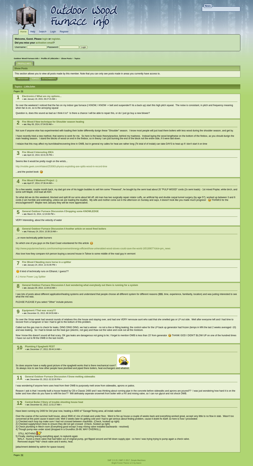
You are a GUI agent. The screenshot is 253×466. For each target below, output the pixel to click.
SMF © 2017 (124, 460)
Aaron (138, 463)
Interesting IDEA (44, 152)
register (55, 39)
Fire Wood (27, 121)
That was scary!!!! (46, 310)
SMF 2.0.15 (113, 460)
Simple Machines (138, 460)
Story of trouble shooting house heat (62, 402)
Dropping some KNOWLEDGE (82, 211)
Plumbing (30, 346)
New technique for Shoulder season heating (59, 121)
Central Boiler (32, 402)
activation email (44, 42)
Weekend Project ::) (46, 180)
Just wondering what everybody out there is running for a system (102, 285)
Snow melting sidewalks (81, 376)
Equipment (28, 310)
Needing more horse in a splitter (53, 262)
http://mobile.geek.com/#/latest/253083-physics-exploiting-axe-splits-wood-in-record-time (61, 166)
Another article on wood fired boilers (85, 228)
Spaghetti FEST (46, 346)
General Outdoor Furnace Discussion (42, 211)
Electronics (28, 96)
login (45, 39)
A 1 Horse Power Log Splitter (31, 276)
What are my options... (49, 96)
